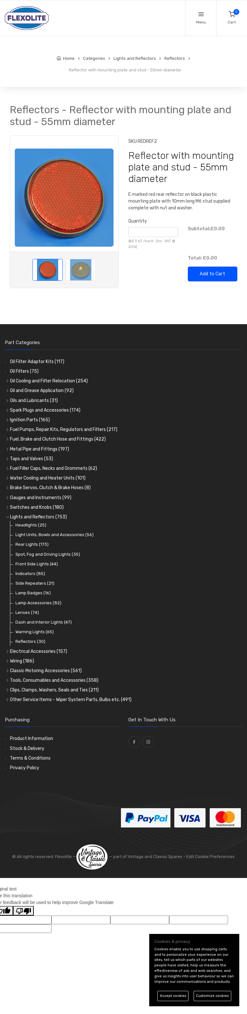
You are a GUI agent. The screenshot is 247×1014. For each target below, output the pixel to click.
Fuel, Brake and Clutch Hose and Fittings (58, 439)
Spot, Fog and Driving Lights (47, 554)
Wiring (22, 661)
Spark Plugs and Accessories (45, 410)
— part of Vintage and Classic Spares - (131, 856)
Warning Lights (34, 631)
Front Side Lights (36, 564)
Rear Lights (32, 544)
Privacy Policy (24, 768)
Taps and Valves (31, 458)
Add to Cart (212, 274)
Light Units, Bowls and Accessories (54, 534)
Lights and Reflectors (38, 517)
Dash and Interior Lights (43, 622)
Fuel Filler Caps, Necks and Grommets (53, 468)
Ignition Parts (30, 420)
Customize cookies (212, 996)
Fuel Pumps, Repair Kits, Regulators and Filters (63, 429)
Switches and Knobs (37, 507)
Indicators (30, 573)
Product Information (31, 738)
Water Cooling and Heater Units (48, 478)
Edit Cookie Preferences (210, 856)
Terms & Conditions (30, 758)
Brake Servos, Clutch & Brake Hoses (50, 487)
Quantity (137, 221)
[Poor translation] (23, 911)
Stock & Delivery (27, 748)
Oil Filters (24, 371)
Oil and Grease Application (42, 390)
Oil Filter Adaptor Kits (37, 361)
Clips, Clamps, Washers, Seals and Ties (54, 690)
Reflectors (30, 641)
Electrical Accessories (38, 651)
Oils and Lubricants (34, 400)
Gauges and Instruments (40, 497)
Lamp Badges (33, 592)
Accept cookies (173, 996)
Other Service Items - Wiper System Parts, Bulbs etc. (71, 699)
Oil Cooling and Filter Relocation (49, 381)
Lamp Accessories (38, 602)
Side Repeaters (34, 583)
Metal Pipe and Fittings (39, 449)
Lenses (27, 612)
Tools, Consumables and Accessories (54, 680)
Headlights (30, 525)
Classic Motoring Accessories (46, 670)
